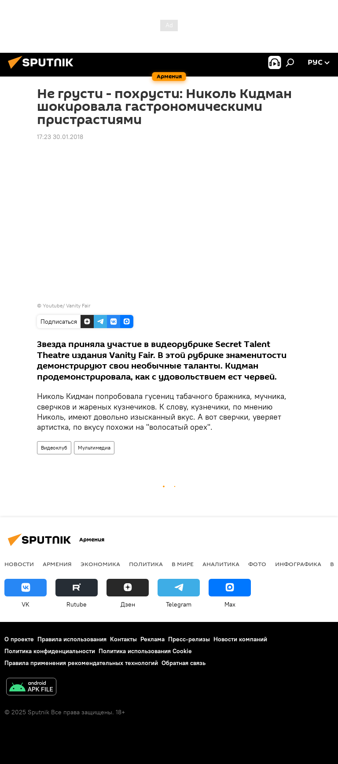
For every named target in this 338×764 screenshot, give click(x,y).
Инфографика (298, 564)
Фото (257, 564)
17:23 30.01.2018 (60, 137)
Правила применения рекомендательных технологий (81, 663)
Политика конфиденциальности (49, 651)
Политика (146, 564)
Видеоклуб (54, 447)
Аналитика (220, 564)
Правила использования (72, 639)
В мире (183, 564)
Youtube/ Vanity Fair (67, 305)
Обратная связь (184, 663)
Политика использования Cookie (145, 651)
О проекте (19, 639)
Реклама (152, 639)
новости (19, 564)
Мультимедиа (94, 447)
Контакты (123, 639)
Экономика (100, 564)
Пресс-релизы (189, 639)
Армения (57, 564)
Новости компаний (240, 639)
